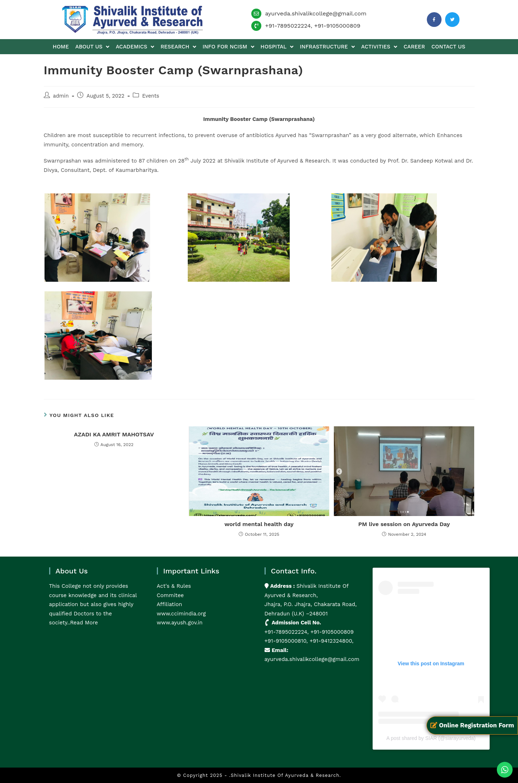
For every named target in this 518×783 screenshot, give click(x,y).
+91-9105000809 (337, 25)
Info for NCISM (228, 47)
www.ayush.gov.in (180, 622)
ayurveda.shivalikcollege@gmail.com (315, 13)
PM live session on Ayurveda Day (404, 524)
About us (92, 47)
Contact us (448, 46)
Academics (135, 47)
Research (178, 47)
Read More (84, 622)
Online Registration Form (472, 725)
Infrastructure (327, 47)
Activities (379, 47)
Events (150, 96)
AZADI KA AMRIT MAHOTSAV (114, 434)
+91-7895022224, (288, 632)
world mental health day (259, 524)
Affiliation (169, 604)
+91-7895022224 (288, 25)
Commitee (170, 595)
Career (414, 46)
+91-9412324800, (330, 641)
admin (61, 96)
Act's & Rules (174, 586)
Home (61, 46)
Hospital (277, 47)
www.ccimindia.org (181, 613)
